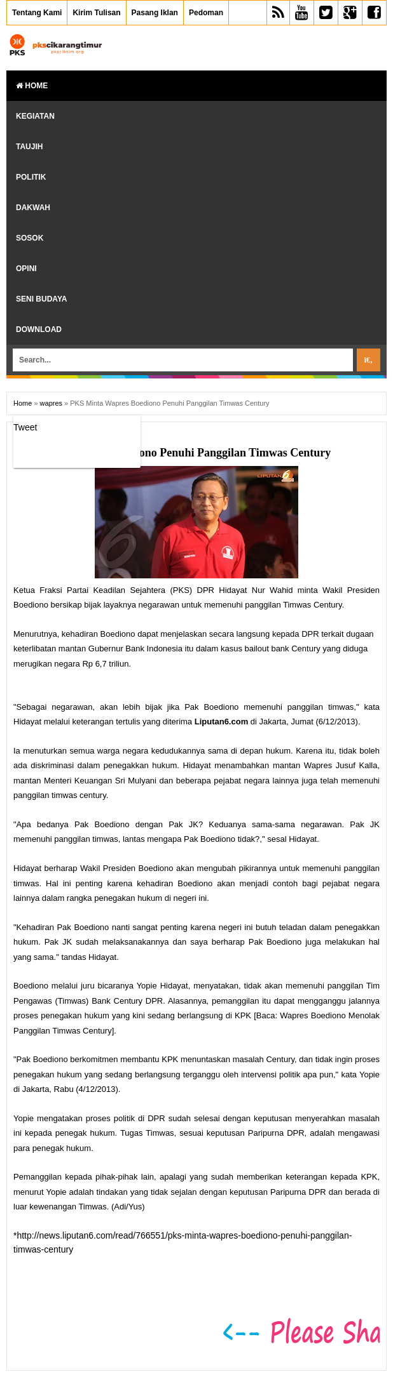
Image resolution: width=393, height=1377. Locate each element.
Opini (26, 268)
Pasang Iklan (155, 12)
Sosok (29, 238)
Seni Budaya (41, 299)
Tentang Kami (37, 12)
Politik (31, 177)
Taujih (29, 146)
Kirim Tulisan (96, 12)
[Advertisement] (162, 1276)
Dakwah (33, 207)
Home (32, 85)
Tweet (25, 427)
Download (39, 329)
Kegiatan (35, 116)
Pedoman (206, 12)
